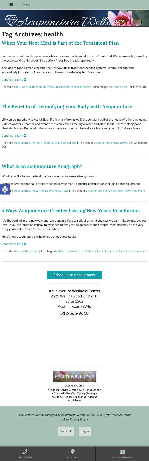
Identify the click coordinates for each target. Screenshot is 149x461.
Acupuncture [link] (22, 142)
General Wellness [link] (49, 190)
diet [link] (111, 86)
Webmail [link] (66, 431)
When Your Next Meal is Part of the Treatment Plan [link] (60, 43)
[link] (5, 189)
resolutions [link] (106, 251)
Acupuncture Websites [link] (32, 414)
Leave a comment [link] (134, 190)
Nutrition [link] (48, 86)
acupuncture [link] (102, 142)
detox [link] (114, 142)
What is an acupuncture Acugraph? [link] (42, 166)
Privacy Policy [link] (79, 419)
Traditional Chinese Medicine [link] (73, 86)
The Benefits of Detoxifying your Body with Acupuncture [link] (67, 107)
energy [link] (107, 190)
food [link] (118, 86)
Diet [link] (17, 86)
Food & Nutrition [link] (31, 86)
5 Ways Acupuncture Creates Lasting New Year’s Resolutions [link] (71, 211)
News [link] (65, 190)
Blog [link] (34, 190)
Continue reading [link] (14, 79)
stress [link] (123, 142)
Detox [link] (36, 142)
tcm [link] (124, 86)
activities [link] (61, 251)
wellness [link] (118, 190)
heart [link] (94, 251)
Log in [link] (85, 431)
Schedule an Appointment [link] (75, 274)
